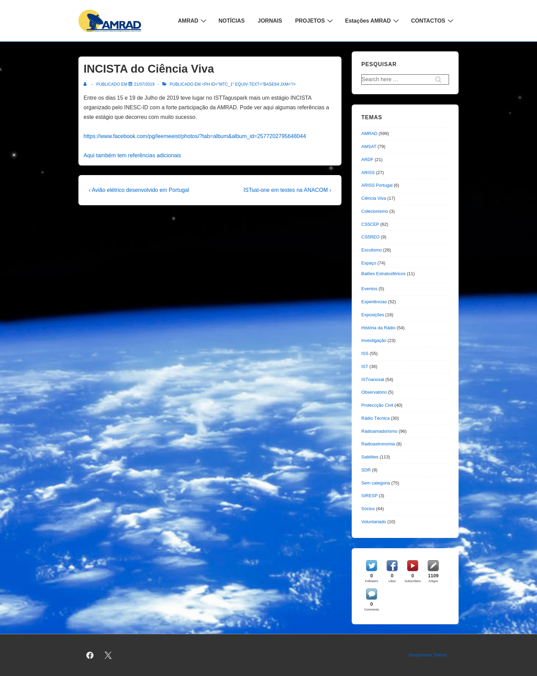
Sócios (368, 508)
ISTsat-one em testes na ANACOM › (287, 190)
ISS (365, 353)
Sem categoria (375, 483)
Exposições (372, 314)
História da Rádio (378, 327)
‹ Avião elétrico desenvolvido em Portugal (139, 190)
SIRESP (369, 495)
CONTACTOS (433, 20)
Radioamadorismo (379, 431)
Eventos (369, 288)
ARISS (368, 172)
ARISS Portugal (376, 185)
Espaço (368, 263)
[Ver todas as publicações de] (86, 84)
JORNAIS (270, 21)
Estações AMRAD (373, 20)
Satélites (369, 456)
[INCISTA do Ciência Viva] (144, 84)
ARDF (367, 159)
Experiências (374, 301)
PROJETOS (315, 20)
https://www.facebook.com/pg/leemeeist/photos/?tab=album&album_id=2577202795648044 (195, 136)
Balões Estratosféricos (383, 273)
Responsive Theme (428, 654)
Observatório (374, 392)
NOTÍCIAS (231, 21)
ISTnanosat (372, 379)
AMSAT (368, 146)
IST (364, 366)
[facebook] (90, 655)
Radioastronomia (378, 443)
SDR (366, 469)
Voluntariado (373, 521)
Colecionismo (374, 211)
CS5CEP (370, 224)
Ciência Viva (373, 198)
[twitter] (108, 655)
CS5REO (370, 236)
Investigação (373, 340)
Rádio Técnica (375, 418)
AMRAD (193, 20)
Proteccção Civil (377, 405)
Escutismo (371, 250)
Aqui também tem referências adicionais (132, 155)
